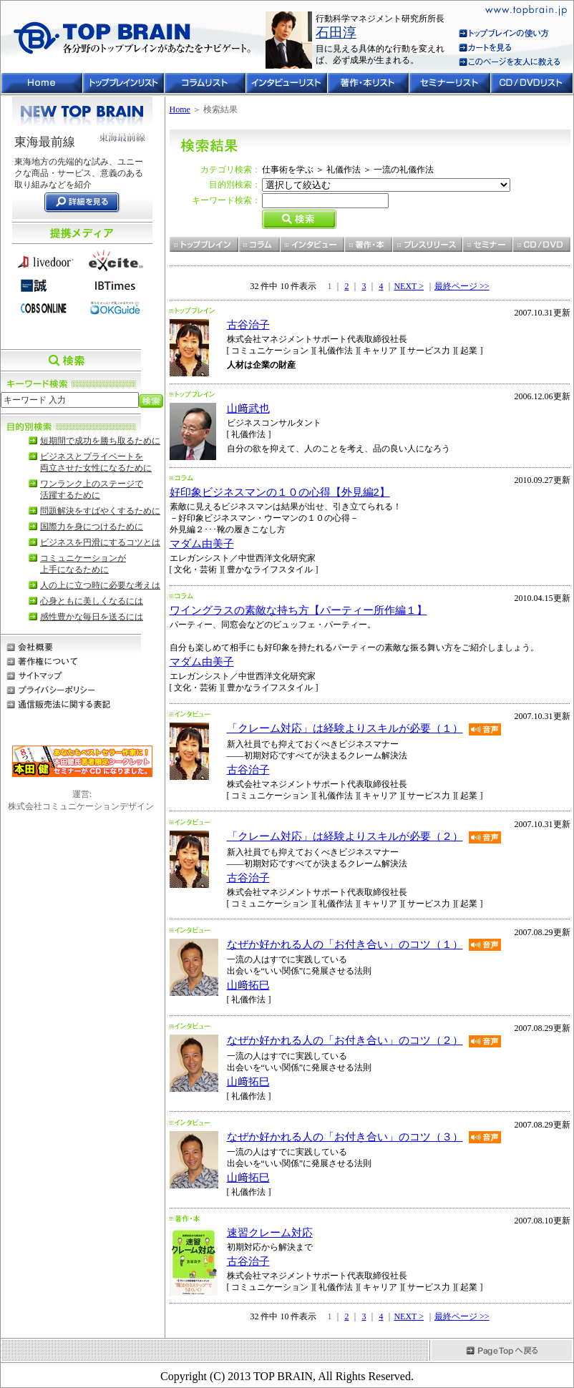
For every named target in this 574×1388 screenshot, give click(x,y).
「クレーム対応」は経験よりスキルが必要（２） (345, 836)
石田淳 (336, 32)
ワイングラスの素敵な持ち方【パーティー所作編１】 (298, 610)
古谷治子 (248, 325)
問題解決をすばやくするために (100, 511)
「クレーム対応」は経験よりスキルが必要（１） (345, 728)
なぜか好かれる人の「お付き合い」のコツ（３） (345, 1137)
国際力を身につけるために (91, 527)
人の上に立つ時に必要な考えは (100, 585)
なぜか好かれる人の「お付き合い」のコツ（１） (345, 944)
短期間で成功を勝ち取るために (100, 441)
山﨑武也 (248, 408)
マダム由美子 (202, 543)
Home (180, 109)
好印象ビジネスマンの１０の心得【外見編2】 (280, 492)
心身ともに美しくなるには (91, 601)
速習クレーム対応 (270, 1232)
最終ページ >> (462, 286)
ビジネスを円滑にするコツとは (100, 542)
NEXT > (409, 286)
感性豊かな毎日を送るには (91, 617)
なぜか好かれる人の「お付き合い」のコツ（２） (345, 1040)
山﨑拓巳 (248, 985)
